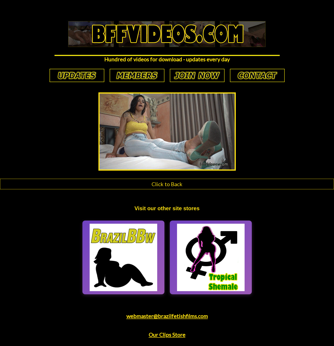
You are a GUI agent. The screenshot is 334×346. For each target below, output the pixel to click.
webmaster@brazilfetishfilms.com (167, 316)
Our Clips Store (167, 334)
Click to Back (167, 184)
